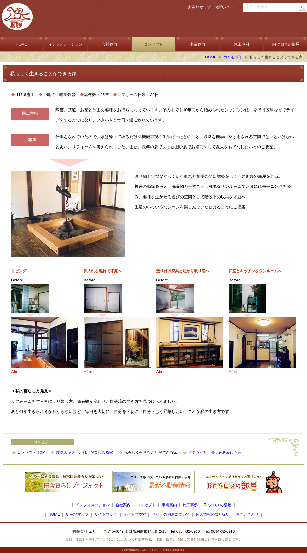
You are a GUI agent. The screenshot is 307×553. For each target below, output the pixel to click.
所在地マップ (199, 7)
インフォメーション (65, 44)
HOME (21, 44)
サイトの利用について (171, 514)
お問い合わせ (226, 7)
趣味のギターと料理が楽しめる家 (84, 452)
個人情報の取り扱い (213, 514)
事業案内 (197, 44)
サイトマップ (105, 514)
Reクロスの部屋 (285, 44)
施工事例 (241, 44)
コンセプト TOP (31, 452)
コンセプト (153, 44)
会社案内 (109, 44)
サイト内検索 (134, 514)
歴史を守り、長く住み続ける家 (214, 452)
